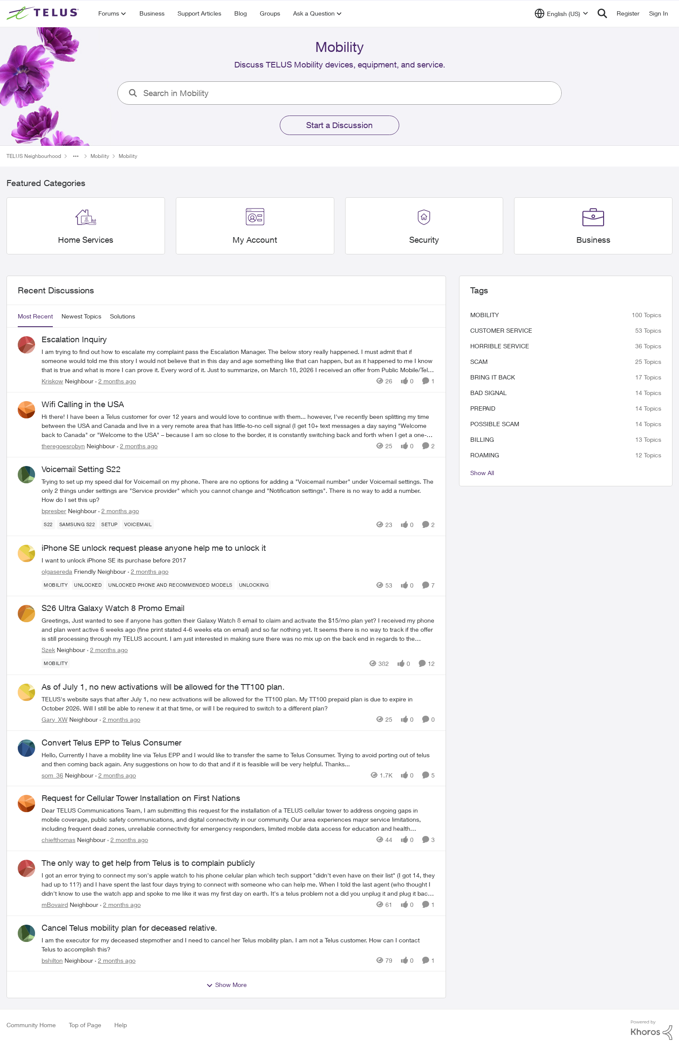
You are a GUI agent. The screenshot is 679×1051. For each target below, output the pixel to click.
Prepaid (482, 408)
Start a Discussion (339, 125)
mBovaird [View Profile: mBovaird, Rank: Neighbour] (55, 904)
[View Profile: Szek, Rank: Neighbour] (26, 613)
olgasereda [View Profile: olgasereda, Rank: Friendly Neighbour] (57, 571)
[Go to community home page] (43, 13)
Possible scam (494, 423)
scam (479, 361)
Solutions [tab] (122, 316)
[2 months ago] (115, 381)
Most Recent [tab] (35, 316)
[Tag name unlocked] (88, 584)
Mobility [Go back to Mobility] (100, 156)
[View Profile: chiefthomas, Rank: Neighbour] (26, 803)
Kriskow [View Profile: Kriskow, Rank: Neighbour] (52, 381)
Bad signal (488, 392)
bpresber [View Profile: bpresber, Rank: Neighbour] (54, 510)
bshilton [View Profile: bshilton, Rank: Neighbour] (52, 960)
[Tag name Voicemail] (138, 524)
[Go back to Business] (593, 240)
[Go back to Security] (424, 240)
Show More (226, 985)
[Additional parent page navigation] (76, 156)
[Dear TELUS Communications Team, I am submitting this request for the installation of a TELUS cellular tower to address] (238, 819)
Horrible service (499, 346)
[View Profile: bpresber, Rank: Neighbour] (26, 474)
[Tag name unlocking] (254, 584)
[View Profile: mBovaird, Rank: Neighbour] (26, 868)
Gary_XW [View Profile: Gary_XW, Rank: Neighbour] (55, 719)
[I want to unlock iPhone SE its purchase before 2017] (238, 559)
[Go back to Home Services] (85, 240)
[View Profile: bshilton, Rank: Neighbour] (26, 933)
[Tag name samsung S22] (77, 524)
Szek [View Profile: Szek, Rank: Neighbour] (48, 649)
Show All (482, 472)
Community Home (31, 1025)
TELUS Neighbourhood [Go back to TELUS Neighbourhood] (33, 156)
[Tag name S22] (48, 524)
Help (120, 1025)
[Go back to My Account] (255, 240)
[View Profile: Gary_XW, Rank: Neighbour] (26, 692)
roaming (484, 455)
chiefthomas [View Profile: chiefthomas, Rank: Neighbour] (58, 839)
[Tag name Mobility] (56, 584)
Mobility (484, 314)
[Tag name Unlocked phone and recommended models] (170, 584)
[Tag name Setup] (109, 524)
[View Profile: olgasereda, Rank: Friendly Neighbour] (26, 553)
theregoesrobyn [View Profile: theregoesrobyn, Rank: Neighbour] (63, 446)
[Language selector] (561, 13)
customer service (501, 330)
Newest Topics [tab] (81, 316)
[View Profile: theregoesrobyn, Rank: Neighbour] (26, 409)
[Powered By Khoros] (652, 1030)
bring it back (492, 377)
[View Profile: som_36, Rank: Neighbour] (26, 748)
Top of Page (85, 1025)
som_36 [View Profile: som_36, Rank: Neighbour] (52, 774)
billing (482, 439)
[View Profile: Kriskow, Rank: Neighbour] (26, 345)
